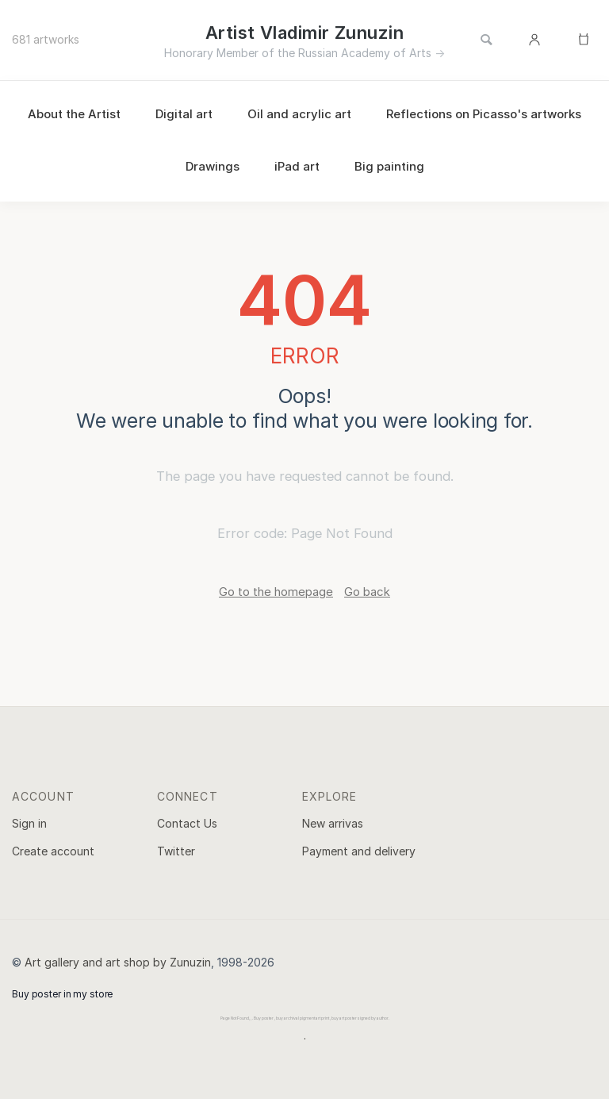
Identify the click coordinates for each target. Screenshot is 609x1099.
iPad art (297, 166)
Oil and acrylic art (299, 113)
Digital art (184, 113)
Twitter (176, 851)
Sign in (29, 823)
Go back (367, 591)
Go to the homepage (276, 591)
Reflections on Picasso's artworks (483, 113)
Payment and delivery (359, 851)
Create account (53, 851)
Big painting (389, 166)
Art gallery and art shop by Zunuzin (118, 962)
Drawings (212, 166)
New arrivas (332, 823)
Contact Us (187, 823)
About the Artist (74, 113)
